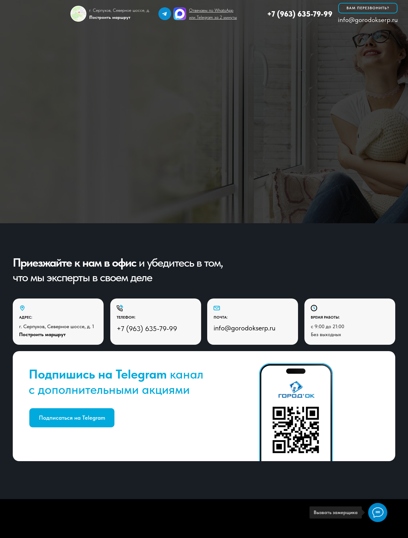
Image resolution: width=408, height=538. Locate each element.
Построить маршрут (42, 334)
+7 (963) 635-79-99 (299, 13)
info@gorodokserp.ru (368, 20)
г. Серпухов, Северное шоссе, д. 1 (56, 326)
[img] (164, 13)
